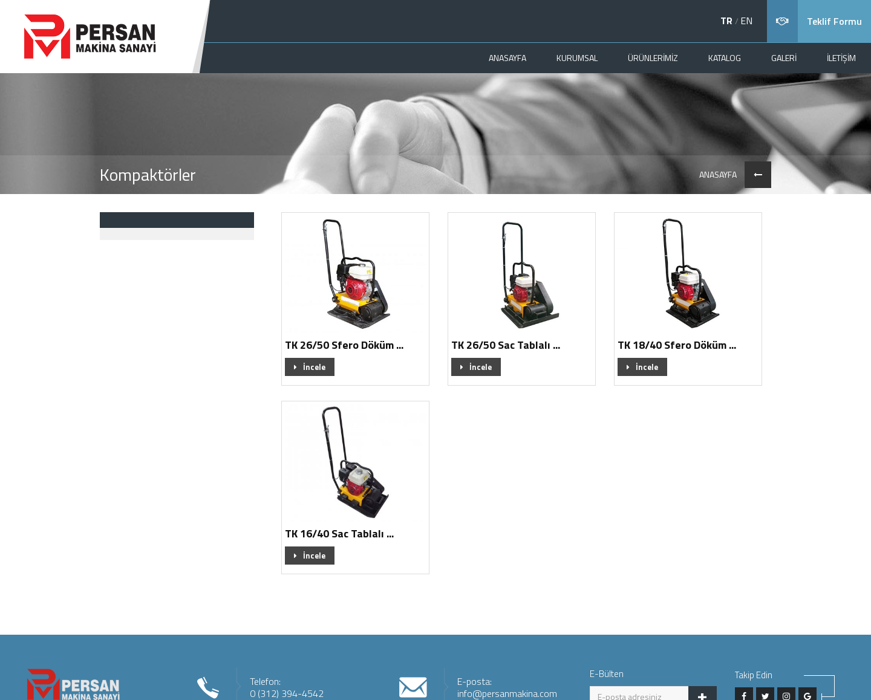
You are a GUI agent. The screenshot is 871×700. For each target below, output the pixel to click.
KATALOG (724, 57)
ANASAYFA (507, 57)
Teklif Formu (834, 21)
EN (746, 20)
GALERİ (784, 57)
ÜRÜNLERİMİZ (653, 57)
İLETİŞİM (841, 57)
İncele (309, 367)
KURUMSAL (577, 57)
